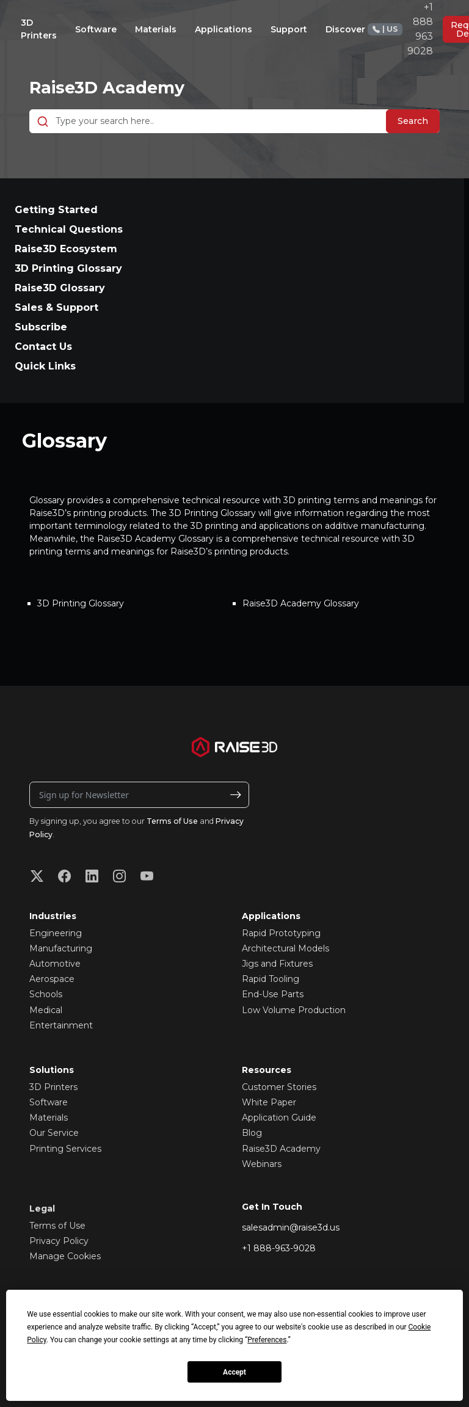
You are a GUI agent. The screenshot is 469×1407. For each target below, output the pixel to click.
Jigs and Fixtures (277, 963)
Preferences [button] (266, 1340)
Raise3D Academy (109, 87)
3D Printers (53, 1087)
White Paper (269, 1102)
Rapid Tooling (270, 978)
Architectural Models (285, 948)
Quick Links (45, 366)
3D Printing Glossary (68, 268)
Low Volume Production (294, 1010)
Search (413, 120)
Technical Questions (69, 229)
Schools (45, 994)
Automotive (55, 963)
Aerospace (52, 978)
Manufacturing (60, 948)
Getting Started (56, 210)
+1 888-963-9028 (279, 1248)
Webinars (262, 1163)
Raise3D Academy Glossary (300, 603)
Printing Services (65, 1148)
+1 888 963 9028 (400, 29)
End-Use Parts (273, 994)
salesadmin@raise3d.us (291, 1227)
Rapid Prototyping (281, 933)
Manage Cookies (65, 1256)
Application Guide (279, 1117)
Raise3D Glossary (60, 288)
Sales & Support (56, 307)
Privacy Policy (59, 1240)
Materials (48, 1117)
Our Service (54, 1132)
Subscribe (41, 327)
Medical (45, 1010)
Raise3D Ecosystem (66, 249)
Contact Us (43, 346)
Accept (234, 1372)
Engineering (55, 933)
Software (48, 1102)
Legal (42, 1208)
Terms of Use (172, 821)
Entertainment (61, 1025)
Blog (252, 1132)
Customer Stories (279, 1087)
